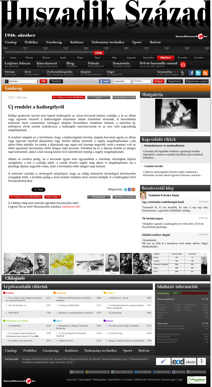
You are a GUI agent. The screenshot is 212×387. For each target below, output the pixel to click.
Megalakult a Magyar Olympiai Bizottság (72, 326)
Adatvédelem (114, 379)
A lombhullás (14, 325)
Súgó (180, 379)
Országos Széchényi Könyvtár (37, 359)
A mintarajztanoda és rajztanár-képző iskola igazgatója (125, 306)
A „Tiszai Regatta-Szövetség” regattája (71, 334)
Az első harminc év (17, 305)
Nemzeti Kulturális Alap (114, 359)
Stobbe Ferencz (66, 340)
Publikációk (140, 379)
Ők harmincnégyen (152, 218)
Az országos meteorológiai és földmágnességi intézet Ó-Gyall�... (23, 334)
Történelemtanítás (138, 359)
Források (127, 379)
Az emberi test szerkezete (20, 340)
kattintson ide (70, 206)
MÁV (70, 362)
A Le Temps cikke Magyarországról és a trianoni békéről (24, 299)
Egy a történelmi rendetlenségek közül (163, 202)
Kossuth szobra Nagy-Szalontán (124, 325)
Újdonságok (85, 379)
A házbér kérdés (153, 166)
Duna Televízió (57, 362)
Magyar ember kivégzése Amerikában (126, 340)
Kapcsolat (71, 379)
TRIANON (13, 312)
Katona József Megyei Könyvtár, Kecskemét (77, 359)
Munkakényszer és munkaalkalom (164, 145)
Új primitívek (115, 312)
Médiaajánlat (99, 379)
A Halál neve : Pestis (118, 297)
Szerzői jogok (169, 379)
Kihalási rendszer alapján (156, 234)
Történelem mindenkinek (35, 362)
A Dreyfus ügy (116, 333)
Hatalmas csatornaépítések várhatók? (76, 312)
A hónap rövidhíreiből (69, 305)
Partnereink (154, 379)
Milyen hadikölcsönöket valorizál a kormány (74, 299)
